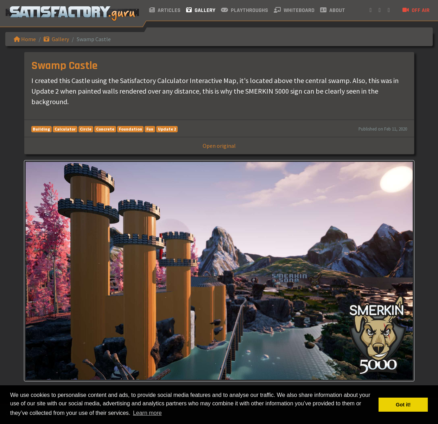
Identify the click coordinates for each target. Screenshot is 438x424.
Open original (219, 145)
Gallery (200, 10)
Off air (416, 10)
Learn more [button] (147, 413)
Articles (164, 10)
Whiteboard (294, 10)
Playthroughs (244, 10)
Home (25, 39)
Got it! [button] (403, 404)
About (332, 10)
